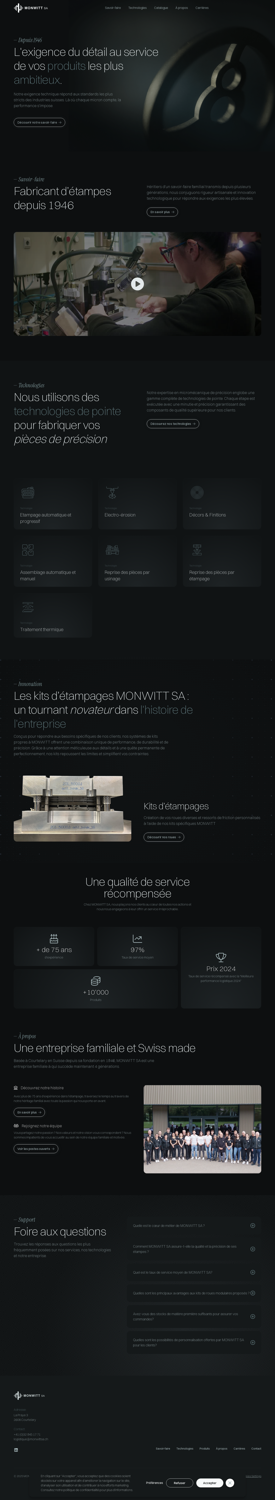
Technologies (184, 1448)
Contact (256, 1448)
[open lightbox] (137, 284)
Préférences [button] (154, 1483)
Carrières (239, 1448)
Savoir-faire (163, 1448)
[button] (230, 1483)
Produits (205, 1448)
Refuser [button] (179, 1483)
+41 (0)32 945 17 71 (27, 1434)
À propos (221, 1448)
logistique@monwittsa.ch (31, 1439)
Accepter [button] (210, 1483)
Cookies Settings (250, 1476)
